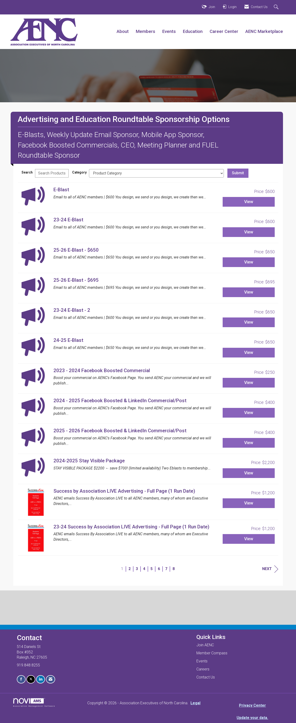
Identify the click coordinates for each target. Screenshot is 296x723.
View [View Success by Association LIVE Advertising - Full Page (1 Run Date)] (248, 503)
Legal (195, 703)
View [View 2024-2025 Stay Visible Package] (248, 473)
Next (270, 569)
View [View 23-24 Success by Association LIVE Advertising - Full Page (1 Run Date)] (248, 538)
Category (79, 172)
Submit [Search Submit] (238, 173)
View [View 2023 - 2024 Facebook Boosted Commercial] (248, 382)
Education (193, 31)
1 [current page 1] (122, 569)
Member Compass (211, 653)
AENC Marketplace (264, 31)
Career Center (224, 31)
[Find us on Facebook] (21, 679)
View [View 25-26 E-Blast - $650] (248, 262)
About (123, 31)
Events (169, 31)
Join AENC (205, 645)
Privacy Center (252, 705)
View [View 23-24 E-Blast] (248, 232)
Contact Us (205, 677)
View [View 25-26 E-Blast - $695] (248, 292)
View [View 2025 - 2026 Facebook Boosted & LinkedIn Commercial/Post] (248, 442)
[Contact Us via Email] (50, 679)
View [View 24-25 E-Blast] (248, 352)
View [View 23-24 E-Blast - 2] (248, 322)
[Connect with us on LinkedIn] (40, 679)
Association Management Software (34, 702)
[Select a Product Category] (156, 173)
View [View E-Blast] (248, 201)
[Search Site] (277, 7)
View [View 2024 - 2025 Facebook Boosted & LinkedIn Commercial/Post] (248, 412)
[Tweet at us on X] (31, 679)
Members (145, 31)
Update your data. (252, 717)
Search (27, 172)
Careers (202, 669)
